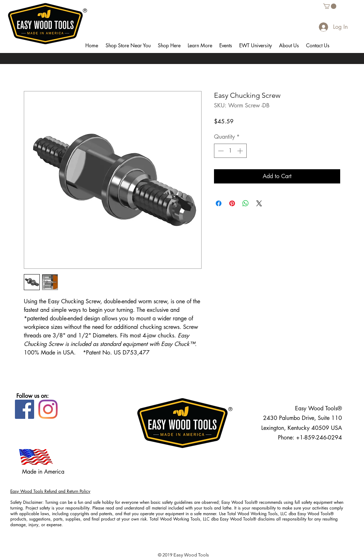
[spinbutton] (230, 151)
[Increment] (241, 151)
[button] (128, 45)
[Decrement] (220, 151)
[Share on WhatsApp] (245, 203)
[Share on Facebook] (218, 203)
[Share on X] (259, 203)
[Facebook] (24, 409)
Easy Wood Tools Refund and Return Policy (50, 491)
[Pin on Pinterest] (232, 203)
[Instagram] (48, 409)
